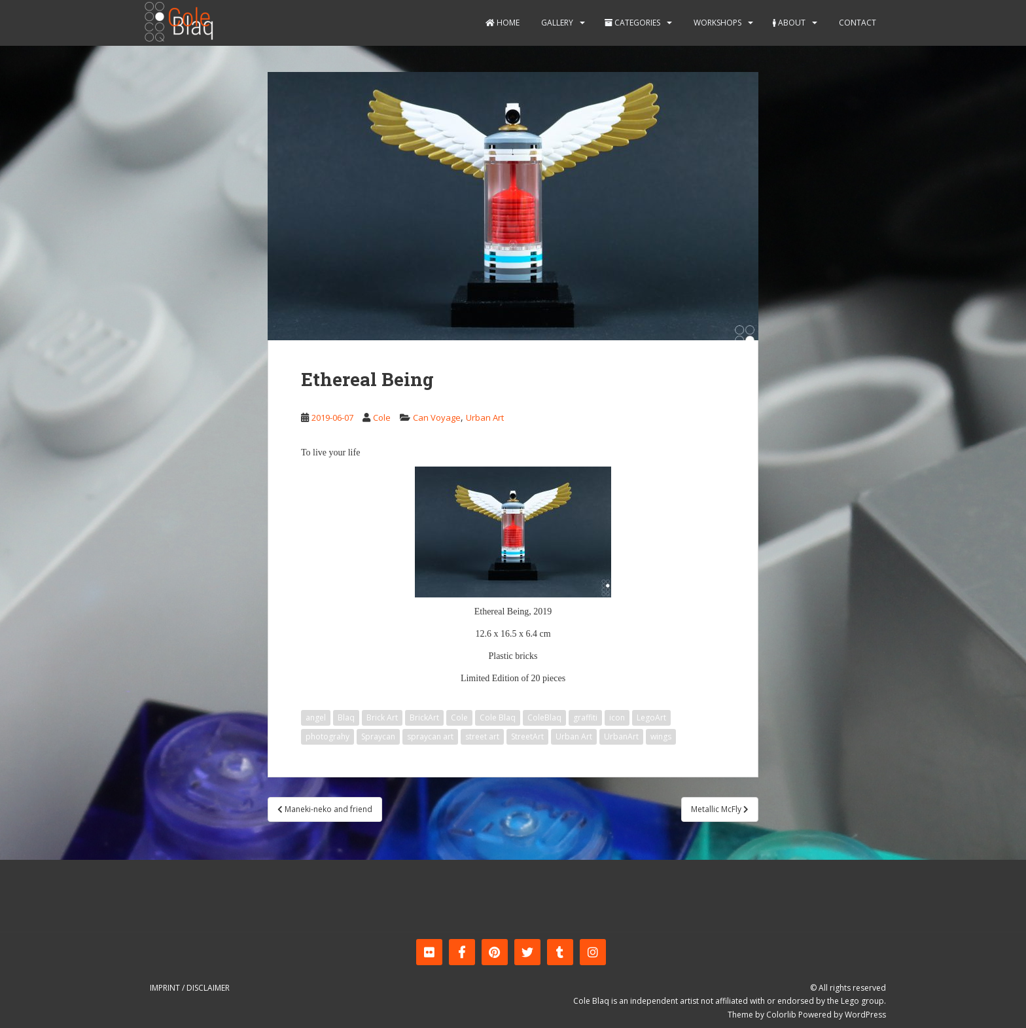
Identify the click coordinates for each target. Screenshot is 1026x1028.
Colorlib (781, 1014)
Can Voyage (437, 417)
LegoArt (651, 717)
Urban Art (485, 417)
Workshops (716, 22)
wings (660, 736)
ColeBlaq (544, 717)
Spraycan (378, 736)
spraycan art (430, 736)
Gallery (556, 22)
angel (316, 717)
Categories (632, 22)
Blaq (346, 717)
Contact (856, 22)
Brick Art (382, 717)
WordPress (865, 1014)
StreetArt (527, 736)
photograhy (327, 736)
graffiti (585, 717)
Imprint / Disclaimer (190, 987)
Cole (382, 417)
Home (503, 22)
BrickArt (424, 717)
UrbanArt (621, 736)
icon (617, 717)
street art (482, 736)
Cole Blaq (498, 717)
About (789, 22)
